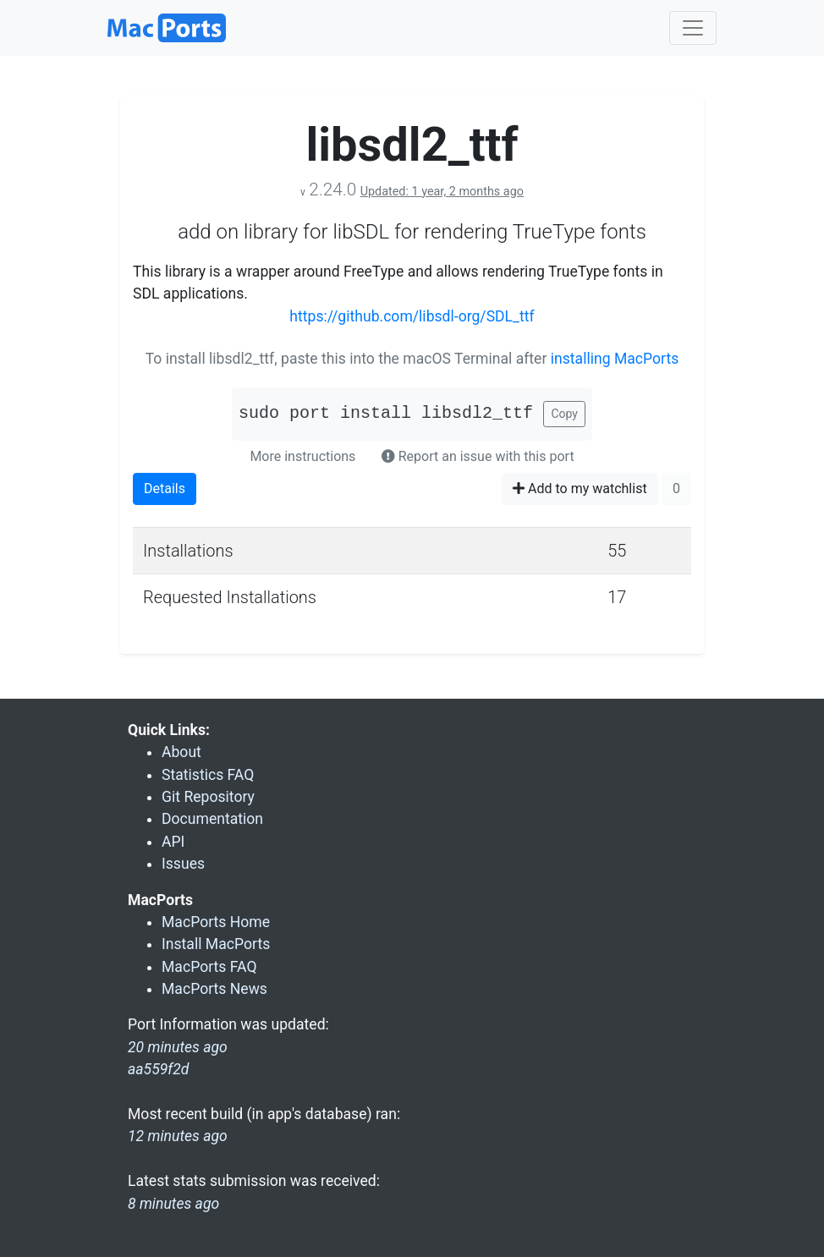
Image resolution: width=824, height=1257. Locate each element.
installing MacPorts (615, 358)
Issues (183, 863)
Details (164, 488)
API (173, 841)
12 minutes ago (178, 1136)
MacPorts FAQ (209, 966)
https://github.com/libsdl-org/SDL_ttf (411, 316)
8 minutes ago (173, 1203)
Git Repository (208, 796)
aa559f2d (158, 1069)
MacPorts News (214, 988)
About (181, 752)
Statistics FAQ (208, 774)
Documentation (212, 818)
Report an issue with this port (478, 456)
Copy (564, 413)
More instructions (302, 456)
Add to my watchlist (580, 488)
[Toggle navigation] (693, 28)
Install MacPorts (216, 944)
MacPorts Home (216, 922)
